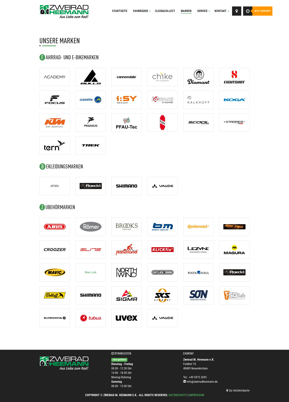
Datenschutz (178, 395)
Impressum (196, 395)
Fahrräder (142, 11)
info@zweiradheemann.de (202, 381)
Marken (186, 11)
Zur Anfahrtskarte (238, 390)
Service (203, 11)
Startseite (119, 11)
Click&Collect (165, 11)
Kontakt (222, 11)
